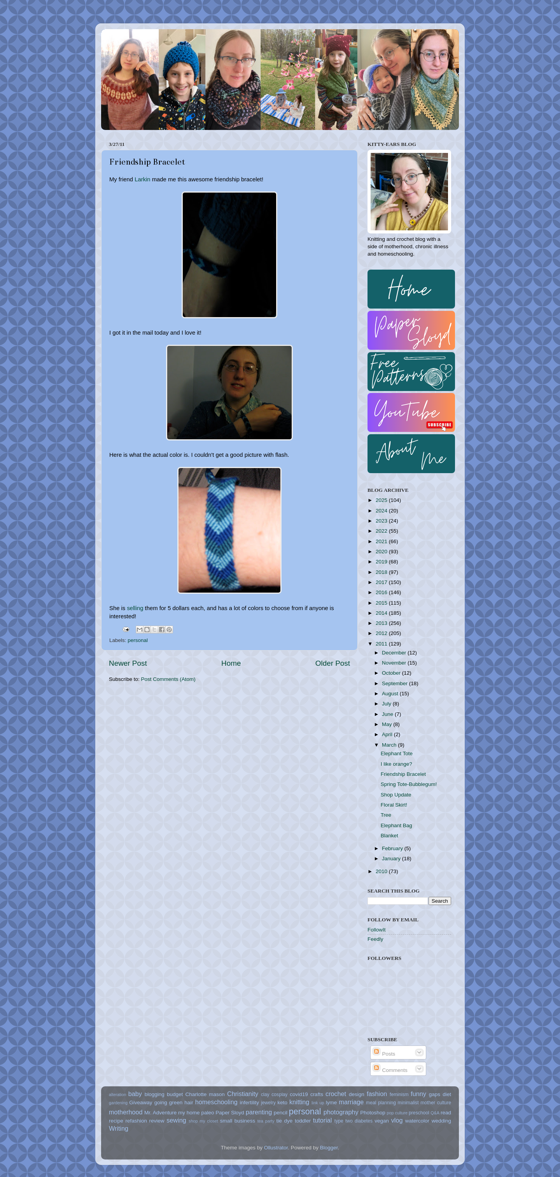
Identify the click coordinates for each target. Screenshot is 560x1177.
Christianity (242, 1093)
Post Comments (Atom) (168, 679)
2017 (382, 582)
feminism (399, 1094)
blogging (154, 1094)
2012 (382, 633)
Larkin (142, 179)
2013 (382, 623)
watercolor (417, 1121)
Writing (118, 1128)
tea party (266, 1121)
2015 (382, 603)
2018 (382, 572)
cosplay (279, 1094)
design (356, 1094)
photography (341, 1112)
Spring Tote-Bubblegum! (409, 784)
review (156, 1121)
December (395, 653)
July (387, 704)
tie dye (284, 1121)
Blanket (389, 835)
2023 (382, 521)
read (446, 1113)
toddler (303, 1121)
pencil (280, 1113)
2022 (382, 531)
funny (418, 1093)
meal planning (381, 1102)
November (395, 663)
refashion (136, 1121)
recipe (116, 1121)
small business (237, 1121)
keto (282, 1102)
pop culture (397, 1112)
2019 (382, 562)
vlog (397, 1120)
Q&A (434, 1112)
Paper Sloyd (229, 1113)
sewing (176, 1120)
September (395, 683)
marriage (351, 1101)
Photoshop (372, 1113)
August (391, 693)
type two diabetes (353, 1121)
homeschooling (216, 1101)
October (392, 673)
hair (188, 1102)
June (388, 714)
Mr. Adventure (160, 1113)
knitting (299, 1101)
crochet (336, 1093)
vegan (381, 1121)
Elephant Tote (397, 753)
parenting (259, 1112)
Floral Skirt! (394, 805)
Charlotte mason (204, 1094)
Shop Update (396, 795)
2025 (382, 500)
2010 (382, 871)
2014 (382, 613)
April (388, 734)
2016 (382, 592)
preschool (419, 1113)
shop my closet (203, 1121)
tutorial (322, 1120)
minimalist (408, 1102)
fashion (377, 1093)
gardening (118, 1102)
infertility (249, 1102)
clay (265, 1094)
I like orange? (396, 764)
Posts (384, 1054)
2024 (382, 511)
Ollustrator (276, 1148)
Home (231, 663)
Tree (386, 815)
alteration (117, 1094)
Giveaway (140, 1102)
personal (138, 640)
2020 (382, 551)
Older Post (332, 663)
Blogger (329, 1148)
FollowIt (377, 930)
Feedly (375, 939)
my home (189, 1113)
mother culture (435, 1102)
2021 (382, 541)
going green (168, 1102)
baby (135, 1093)
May (387, 724)
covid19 (299, 1094)
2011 (382, 644)
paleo (207, 1113)
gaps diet (440, 1094)
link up (318, 1102)
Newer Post (128, 663)
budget (175, 1094)
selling (135, 608)
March (390, 745)
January (392, 858)
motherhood (125, 1112)
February (393, 848)
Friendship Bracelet (403, 774)
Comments (390, 1070)
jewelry (268, 1102)
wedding (441, 1121)
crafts (316, 1094)
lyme (331, 1102)
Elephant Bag (396, 825)
